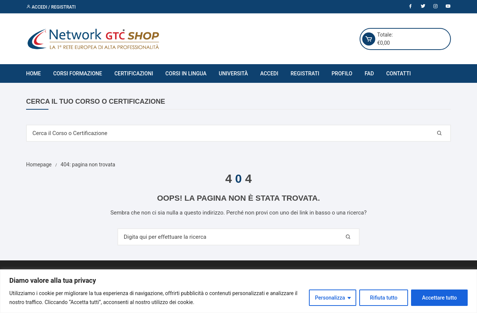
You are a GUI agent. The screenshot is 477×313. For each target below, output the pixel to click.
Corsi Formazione (77, 73)
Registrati (305, 73)
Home (33, 73)
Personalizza (330, 298)
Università (233, 73)
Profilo (342, 73)
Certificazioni (133, 73)
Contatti (398, 73)
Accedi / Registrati (51, 7)
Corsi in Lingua (185, 73)
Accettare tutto (439, 298)
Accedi (269, 73)
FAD (369, 73)
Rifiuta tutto (384, 298)
